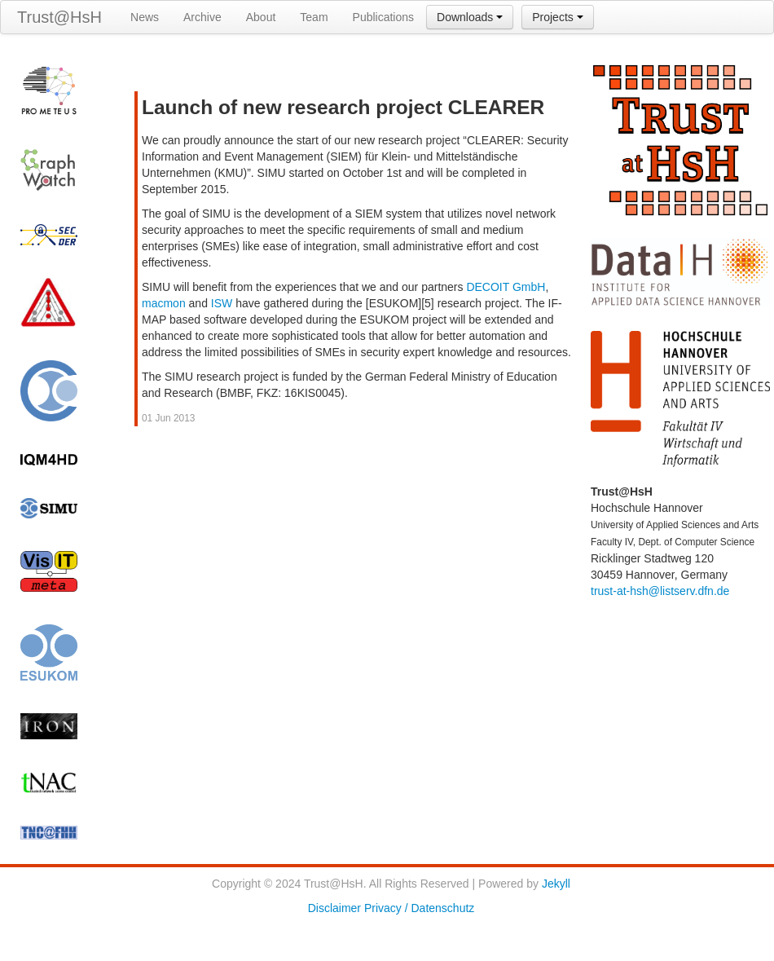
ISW (221, 303)
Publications (384, 17)
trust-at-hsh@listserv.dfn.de (660, 590)
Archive (202, 17)
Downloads (470, 17)
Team (314, 17)
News (144, 17)
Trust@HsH (59, 17)
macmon (164, 303)
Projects (557, 17)
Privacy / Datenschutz (419, 908)
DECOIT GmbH (505, 286)
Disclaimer (334, 908)
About (261, 17)
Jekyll (556, 883)
